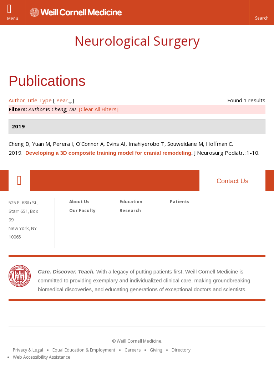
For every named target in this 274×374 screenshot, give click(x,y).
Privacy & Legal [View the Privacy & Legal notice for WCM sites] (28, 350)
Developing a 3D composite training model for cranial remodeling (108, 153)
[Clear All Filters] (98, 109)
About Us (79, 202)
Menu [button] (12, 18)
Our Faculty (82, 211)
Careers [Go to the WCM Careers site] (133, 350)
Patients (179, 202)
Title (31, 100)
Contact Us (232, 181)
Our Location (19, 180)
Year (62, 100)
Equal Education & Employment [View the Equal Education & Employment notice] (83, 350)
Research (130, 211)
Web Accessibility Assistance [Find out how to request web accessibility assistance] (41, 357)
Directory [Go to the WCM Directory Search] (181, 350)
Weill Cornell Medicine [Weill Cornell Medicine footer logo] (137, 315)
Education (131, 202)
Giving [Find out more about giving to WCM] (156, 350)
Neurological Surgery (137, 41)
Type (45, 100)
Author (17, 100)
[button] (261, 12)
